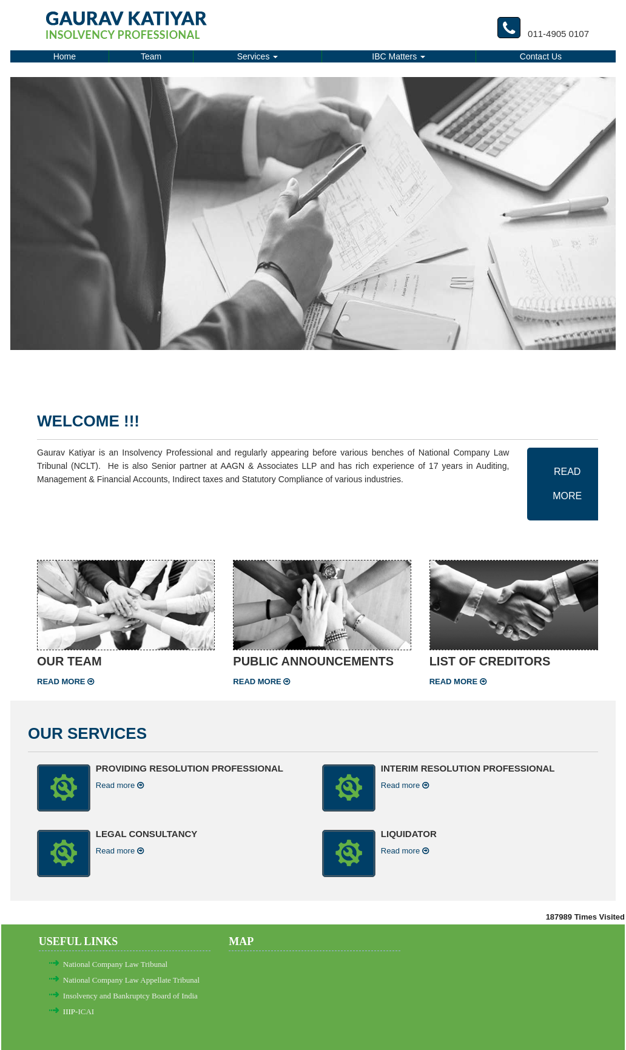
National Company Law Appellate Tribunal (131, 979)
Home (64, 56)
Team (151, 56)
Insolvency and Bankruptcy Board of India (130, 995)
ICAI (86, 1011)
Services (257, 56)
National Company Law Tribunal (115, 964)
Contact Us (541, 56)
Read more (65, 681)
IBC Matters (398, 56)
